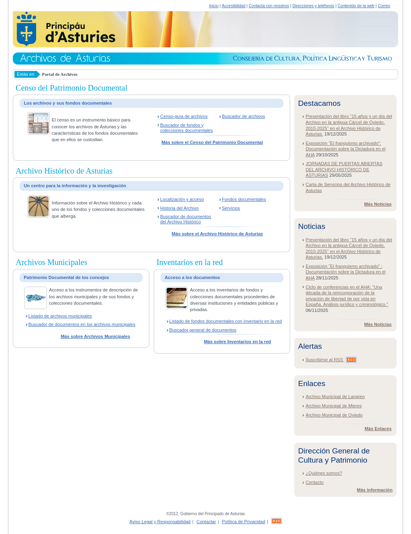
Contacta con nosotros (269, 6)
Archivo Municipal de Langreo (334, 396)
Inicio (214, 6)
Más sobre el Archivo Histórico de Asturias (217, 233)
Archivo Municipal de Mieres (333, 405)
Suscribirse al (330, 359)
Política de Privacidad (243, 521)
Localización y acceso (182, 199)
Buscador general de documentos (202, 330)
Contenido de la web (356, 6)
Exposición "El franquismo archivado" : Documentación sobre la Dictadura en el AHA (345, 272)
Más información (375, 489)
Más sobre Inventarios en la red (237, 341)
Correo (384, 6)
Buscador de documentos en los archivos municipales (82, 324)
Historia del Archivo (179, 208)
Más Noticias (377, 204)
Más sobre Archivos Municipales (95, 336)
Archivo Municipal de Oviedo (333, 415)
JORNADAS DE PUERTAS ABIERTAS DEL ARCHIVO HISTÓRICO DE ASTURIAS (343, 169)
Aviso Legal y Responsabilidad (159, 521)
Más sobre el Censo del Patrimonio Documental (212, 142)
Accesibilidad (233, 6)
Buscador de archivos (243, 116)
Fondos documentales (244, 199)
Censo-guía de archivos (184, 116)
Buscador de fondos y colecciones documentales (186, 128)
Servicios (231, 208)
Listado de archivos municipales (60, 316)
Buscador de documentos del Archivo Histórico (185, 219)
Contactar (206, 521)
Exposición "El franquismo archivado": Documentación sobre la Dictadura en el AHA (345, 149)
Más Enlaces (377, 428)
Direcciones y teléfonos (313, 6)
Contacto (314, 482)
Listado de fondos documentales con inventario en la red (225, 321)
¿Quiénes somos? (323, 473)
